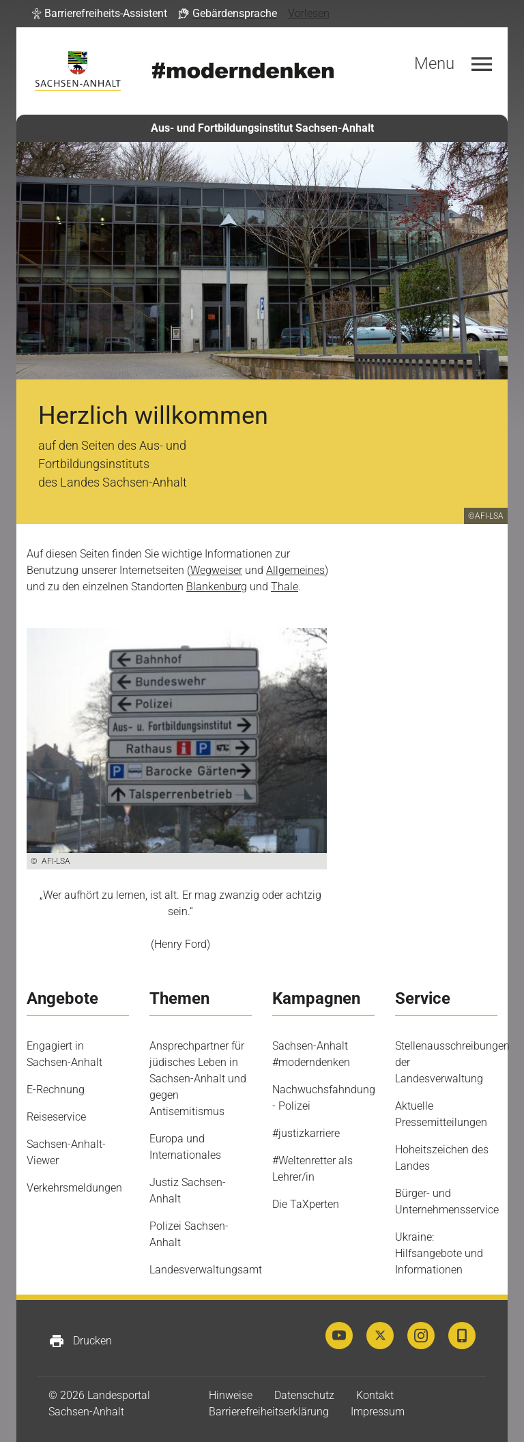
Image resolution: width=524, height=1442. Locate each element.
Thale (284, 586)
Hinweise (230, 1395)
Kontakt (375, 1395)
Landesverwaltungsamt (205, 1269)
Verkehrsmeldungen (74, 1187)
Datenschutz (304, 1395)
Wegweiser (216, 570)
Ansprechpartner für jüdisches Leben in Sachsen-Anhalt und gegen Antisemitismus (197, 1078)
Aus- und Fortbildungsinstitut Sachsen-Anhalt (262, 127)
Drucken (80, 1341)
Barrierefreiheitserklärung (269, 1411)
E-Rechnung (56, 1089)
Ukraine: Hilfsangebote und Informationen (439, 1253)
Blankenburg (216, 586)
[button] (99, 13)
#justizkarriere (306, 1133)
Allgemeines (295, 570)
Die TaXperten (305, 1204)
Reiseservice (56, 1116)
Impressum (378, 1411)
